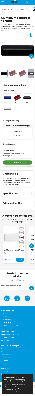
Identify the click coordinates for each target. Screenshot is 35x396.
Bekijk (20, 260)
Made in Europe (7, 355)
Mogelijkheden (6, 322)
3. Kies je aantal (9, 144)
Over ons (4, 313)
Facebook (6, 371)
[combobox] (13, 9)
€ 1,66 (7, 260)
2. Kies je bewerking (11, 121)
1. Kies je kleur (8, 91)
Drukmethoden (6, 319)
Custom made (6, 352)
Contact (4, 316)
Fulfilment (5, 361)
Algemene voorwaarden (10, 334)
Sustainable (5, 349)
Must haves (5, 358)
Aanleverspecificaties (9, 325)
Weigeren (21, 389)
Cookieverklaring (7, 337)
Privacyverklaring (7, 340)
